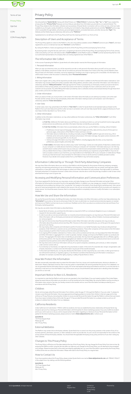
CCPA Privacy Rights (18, 37)
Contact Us (90, 385)
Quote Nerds (18, 4)
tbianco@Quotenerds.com (84, 314)
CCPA (12, 32)
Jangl (112, 389)
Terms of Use (15, 15)
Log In (69, 385)
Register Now (71, 387)
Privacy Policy (91, 389)
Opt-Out (13, 26)
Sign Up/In (116, 4)
